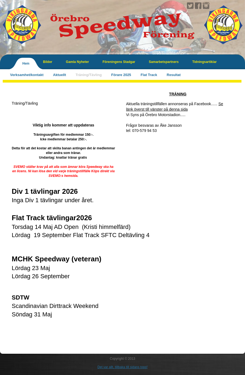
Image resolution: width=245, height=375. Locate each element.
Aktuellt (59, 75)
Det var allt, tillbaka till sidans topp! (122, 367)
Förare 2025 (121, 75)
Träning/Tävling (89, 75)
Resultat (173, 75)
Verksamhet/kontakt (27, 75)
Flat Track (149, 75)
